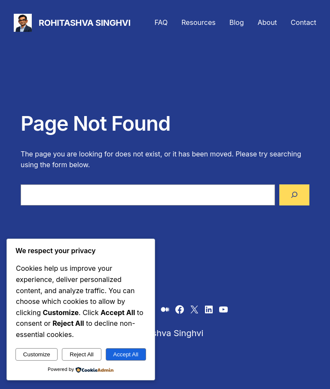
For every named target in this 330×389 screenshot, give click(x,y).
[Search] (294, 194)
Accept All (125, 354)
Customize (36, 354)
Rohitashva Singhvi (85, 23)
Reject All (82, 354)
